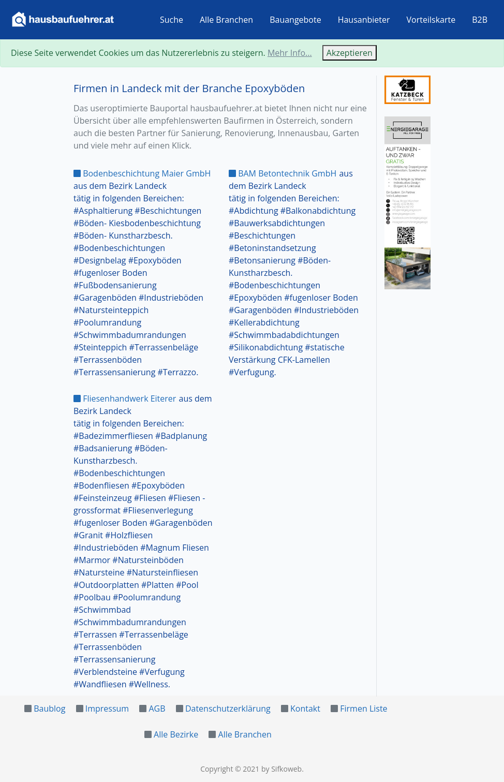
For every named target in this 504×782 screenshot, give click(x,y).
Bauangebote (295, 19)
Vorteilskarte (431, 19)
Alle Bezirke (176, 734)
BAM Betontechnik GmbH (282, 173)
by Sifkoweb (281, 769)
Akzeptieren (350, 52)
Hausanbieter (364, 19)
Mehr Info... (290, 52)
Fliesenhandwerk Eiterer (124, 398)
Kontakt (305, 708)
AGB (157, 708)
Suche (171, 19)
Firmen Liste (363, 708)
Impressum (107, 708)
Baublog (49, 708)
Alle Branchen (226, 19)
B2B (479, 19)
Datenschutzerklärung (228, 708)
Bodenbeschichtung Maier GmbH (142, 173)
